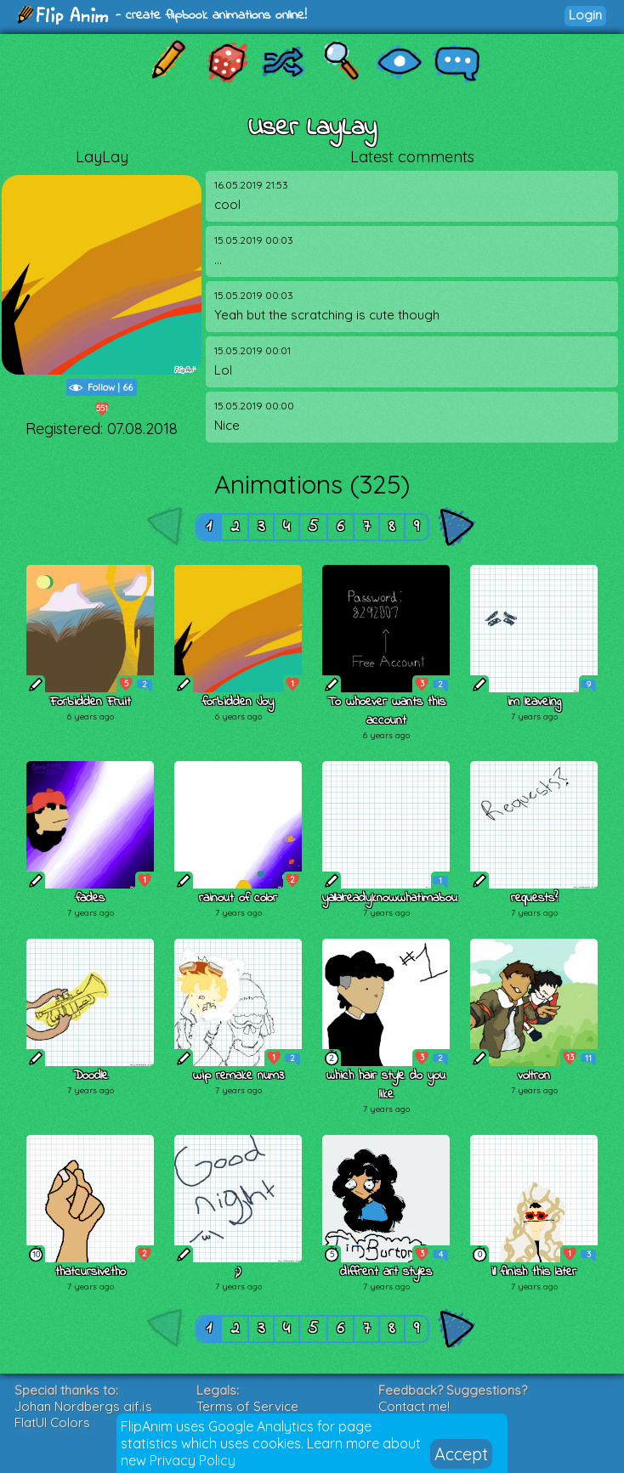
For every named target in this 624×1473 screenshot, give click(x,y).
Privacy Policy (192, 1460)
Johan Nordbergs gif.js (83, 1406)
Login (585, 15)
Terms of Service (247, 1406)
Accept (461, 1454)
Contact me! (414, 1406)
